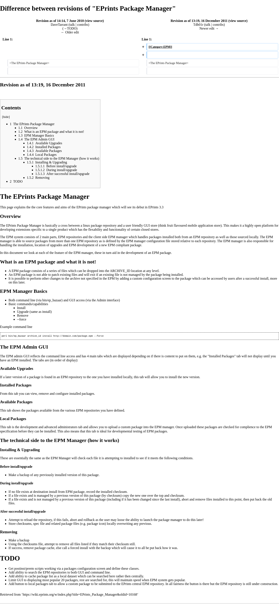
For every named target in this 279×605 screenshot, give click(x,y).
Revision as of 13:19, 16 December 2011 (199, 21)
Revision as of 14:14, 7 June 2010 (60, 21)
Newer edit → (209, 28)
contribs (82, 24)
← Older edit (70, 32)
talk (72, 24)
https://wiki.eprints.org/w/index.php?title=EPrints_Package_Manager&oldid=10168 (80, 595)
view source (94, 21)
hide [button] (6, 117)
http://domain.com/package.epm (73, 336)
